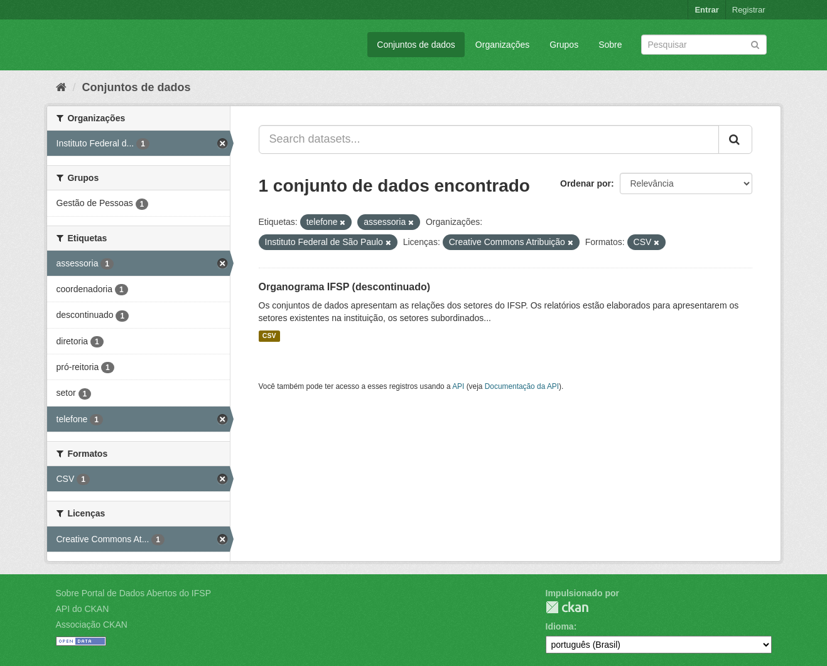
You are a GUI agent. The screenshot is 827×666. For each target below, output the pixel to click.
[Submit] (755, 43)
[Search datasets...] (489, 139)
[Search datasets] (704, 45)
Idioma (560, 626)
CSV (269, 336)
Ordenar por (585, 183)
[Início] (61, 87)
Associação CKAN (91, 625)
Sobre (610, 45)
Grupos (563, 45)
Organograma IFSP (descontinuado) (345, 286)
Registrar (748, 9)
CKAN (567, 607)
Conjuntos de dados (416, 45)
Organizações (502, 45)
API (458, 386)
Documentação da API (522, 386)
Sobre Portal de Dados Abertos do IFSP (133, 593)
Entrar (706, 9)
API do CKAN (82, 609)
